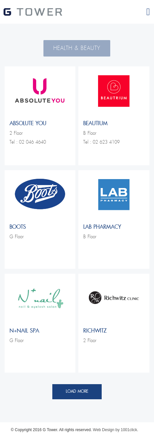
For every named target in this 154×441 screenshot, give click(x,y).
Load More (77, 391)
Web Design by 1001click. (115, 430)
